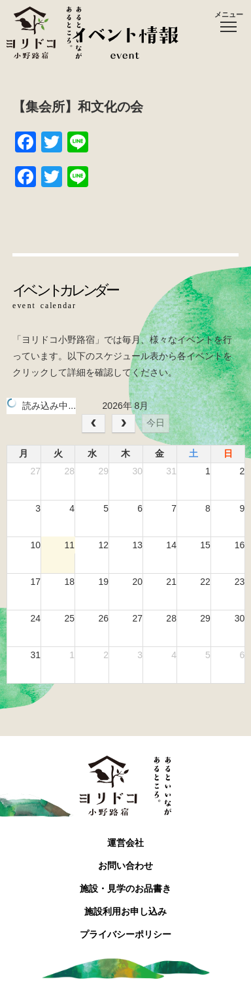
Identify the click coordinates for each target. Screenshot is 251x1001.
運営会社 (125, 842)
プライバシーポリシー (125, 934)
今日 (155, 422)
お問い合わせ (125, 865)
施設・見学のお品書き (125, 888)
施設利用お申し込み (125, 911)
